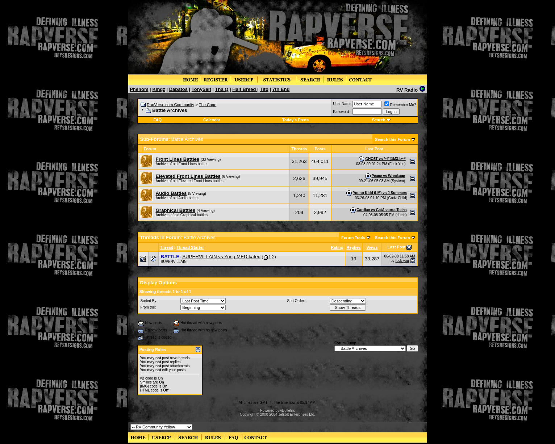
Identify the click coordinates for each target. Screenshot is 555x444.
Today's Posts (295, 120)
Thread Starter (190, 247)
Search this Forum (392, 139)
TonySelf (201, 89)
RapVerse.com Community (170, 104)
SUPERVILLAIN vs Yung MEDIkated (221, 256)
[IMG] (144, 386)
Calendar (211, 120)
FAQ (158, 120)
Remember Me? (400, 105)
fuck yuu (402, 261)
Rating (337, 247)
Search (378, 120)
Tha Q (222, 89)
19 (353, 258)
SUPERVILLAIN (174, 262)
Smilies (146, 382)
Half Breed (244, 89)
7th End (281, 89)
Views (372, 247)
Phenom (139, 89)
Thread (167, 247)
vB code (146, 378)
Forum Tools (353, 237)
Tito (264, 89)
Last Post (397, 247)
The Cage (207, 104)
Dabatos (178, 89)
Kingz (158, 89)
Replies (354, 247)
